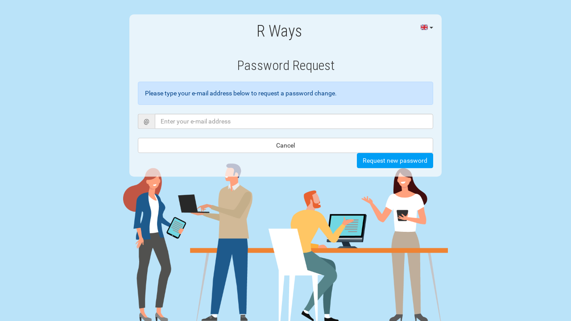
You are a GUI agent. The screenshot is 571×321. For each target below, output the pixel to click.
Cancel (285, 145)
